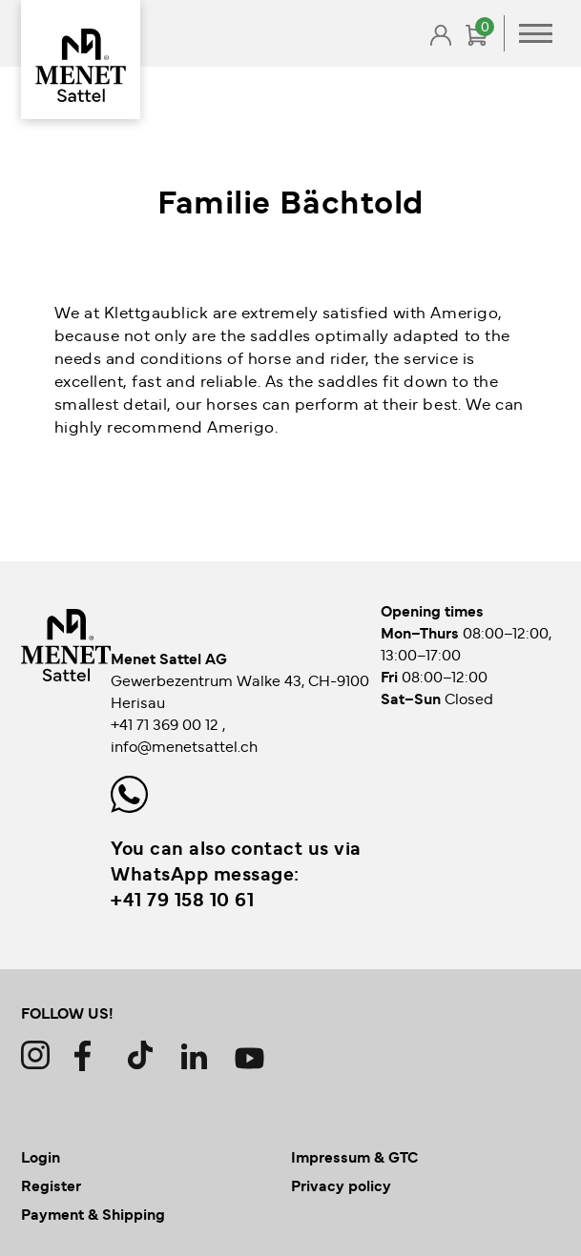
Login (40, 1155)
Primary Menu (535, 33)
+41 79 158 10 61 (182, 898)
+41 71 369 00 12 (166, 723)
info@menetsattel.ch (184, 745)
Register (51, 1184)
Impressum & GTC (354, 1155)
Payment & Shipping (93, 1213)
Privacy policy (341, 1184)
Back (88, 78)
